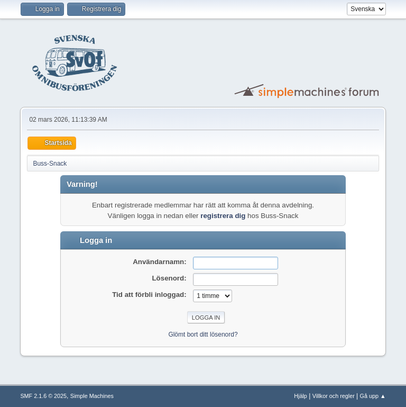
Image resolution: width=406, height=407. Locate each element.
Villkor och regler (333, 396)
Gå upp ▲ (373, 396)
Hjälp (300, 396)
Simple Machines (92, 396)
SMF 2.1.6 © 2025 (43, 396)
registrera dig (222, 216)
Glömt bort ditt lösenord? (202, 334)
